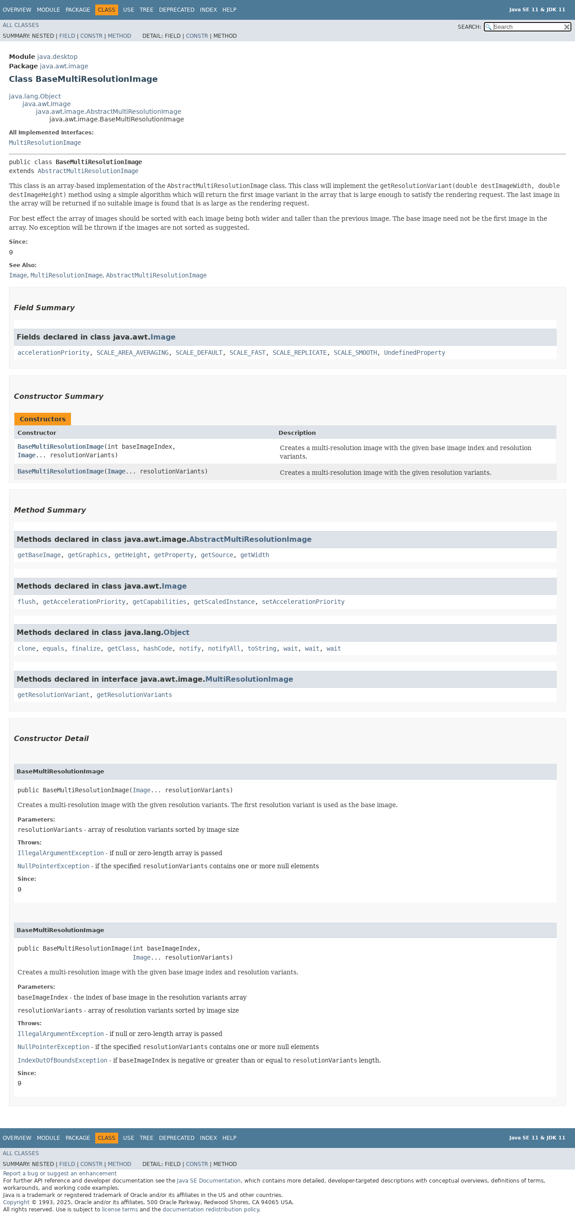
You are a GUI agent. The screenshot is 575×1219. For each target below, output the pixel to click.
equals (53, 648)
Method (119, 36)
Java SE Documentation (209, 1181)
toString (262, 648)
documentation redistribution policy (211, 1209)
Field (67, 36)
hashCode (157, 648)
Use (128, 10)
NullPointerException (53, 866)
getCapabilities (159, 601)
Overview (17, 10)
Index (208, 10)
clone (26, 648)
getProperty (174, 554)
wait (290, 648)
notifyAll (224, 648)
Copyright (16, 1202)
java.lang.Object (35, 96)
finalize (85, 648)
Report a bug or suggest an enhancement (60, 1173)
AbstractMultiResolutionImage (88, 170)
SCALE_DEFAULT (199, 352)
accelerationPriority (53, 352)
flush (26, 601)
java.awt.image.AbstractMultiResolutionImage (108, 111)
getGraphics (87, 554)
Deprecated (177, 10)
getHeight (131, 554)
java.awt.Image (46, 103)
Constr (91, 36)
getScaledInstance (224, 601)
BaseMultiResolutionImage (61, 446)
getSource (217, 554)
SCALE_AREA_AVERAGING (132, 352)
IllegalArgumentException (61, 853)
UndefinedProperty (414, 352)
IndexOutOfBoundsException (62, 1060)
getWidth (254, 554)
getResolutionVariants (134, 694)
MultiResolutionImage (45, 142)
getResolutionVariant (53, 694)
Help (229, 10)
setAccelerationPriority (303, 601)
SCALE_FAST (247, 352)
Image (163, 337)
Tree (147, 10)
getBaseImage (39, 554)
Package (78, 10)
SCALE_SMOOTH (355, 352)
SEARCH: (469, 27)
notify (190, 648)
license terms (120, 1209)
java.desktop (57, 56)
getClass (121, 648)
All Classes (21, 25)
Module (48, 10)
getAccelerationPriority (84, 601)
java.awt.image (64, 66)
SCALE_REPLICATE (300, 352)
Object (177, 632)
